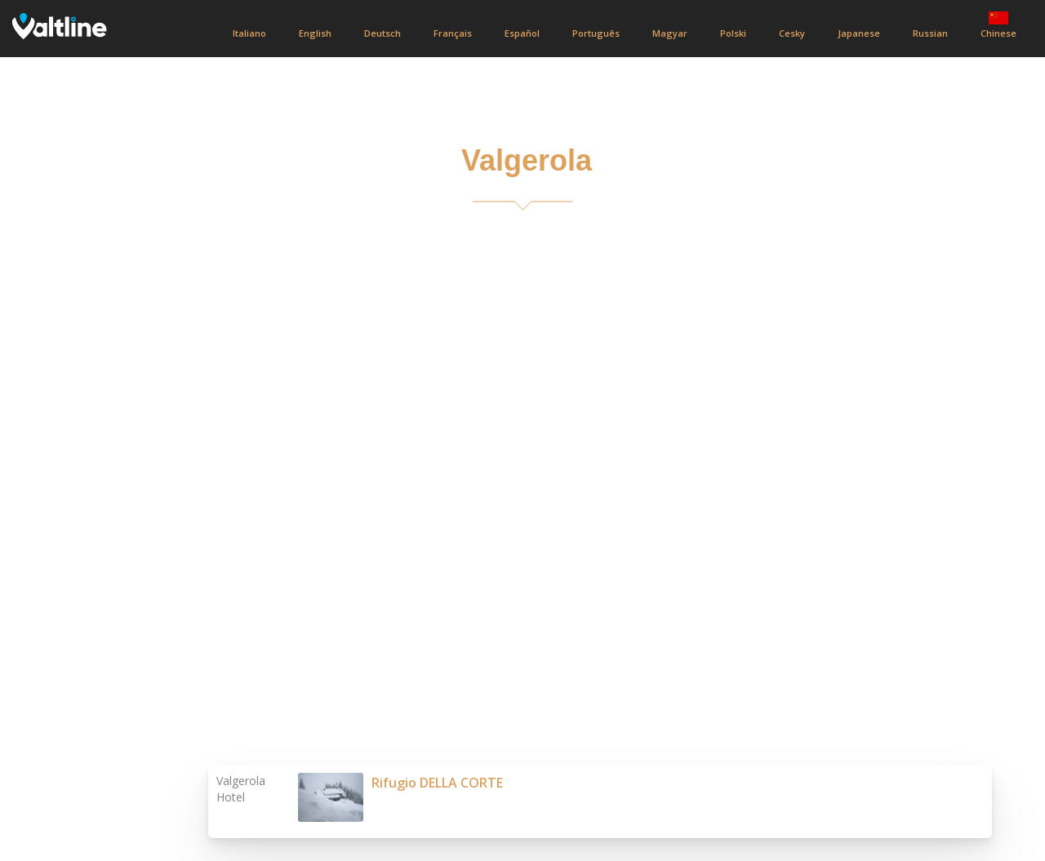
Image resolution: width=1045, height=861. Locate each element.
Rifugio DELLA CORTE (437, 783)
